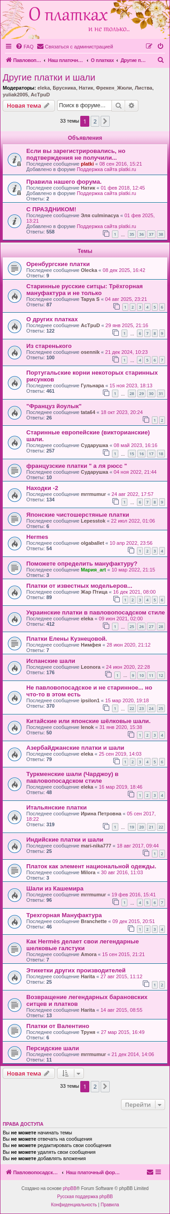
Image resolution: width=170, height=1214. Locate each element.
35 (132, 234)
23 (141, 708)
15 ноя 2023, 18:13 (131, 385)
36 (141, 234)
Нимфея (91, 644)
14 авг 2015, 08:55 (121, 1010)
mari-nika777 (96, 845)
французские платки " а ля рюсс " (76, 465)
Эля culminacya (100, 215)
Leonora (90, 667)
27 (151, 626)
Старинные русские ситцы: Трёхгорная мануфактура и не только (84, 289)
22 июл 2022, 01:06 (133, 521)
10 (141, 675)
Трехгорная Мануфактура (64, 915)
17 (151, 454)
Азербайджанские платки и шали (75, 747)
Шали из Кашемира (54, 888)
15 (132, 454)
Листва (143, 87)
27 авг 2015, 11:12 (121, 976)
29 (141, 393)
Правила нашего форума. (64, 181)
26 (141, 626)
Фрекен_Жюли (114, 87)
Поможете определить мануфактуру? (81, 563)
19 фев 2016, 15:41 (133, 894)
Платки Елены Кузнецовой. (66, 638)
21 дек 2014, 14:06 (133, 1054)
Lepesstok (93, 521)
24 (151, 708)
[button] (105, 121)
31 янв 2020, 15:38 (120, 727)
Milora (88, 872)
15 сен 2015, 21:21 (123, 954)
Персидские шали (52, 1048)
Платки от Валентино (57, 1026)
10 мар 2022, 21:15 (133, 569)
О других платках (52, 319)
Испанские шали (50, 660)
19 (132, 827)
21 (151, 827)
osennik (90, 352)
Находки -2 (42, 488)
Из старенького (49, 346)
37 (151, 234)
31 (161, 393)
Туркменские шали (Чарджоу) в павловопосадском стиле (72, 777)
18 (161, 454)
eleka (43, 87)
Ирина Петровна (101, 813)
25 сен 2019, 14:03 (120, 754)
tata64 (88, 412)
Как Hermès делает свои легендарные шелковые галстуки (82, 945)
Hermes (37, 536)
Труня (88, 1032)
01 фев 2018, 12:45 (123, 187)
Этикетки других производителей (76, 970)
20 (141, 827)
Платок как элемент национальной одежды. (91, 866)
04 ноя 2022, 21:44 (135, 472)
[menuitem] (24, 46)
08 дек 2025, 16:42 (124, 270)
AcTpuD (40, 94)
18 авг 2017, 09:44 (138, 845)
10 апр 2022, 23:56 (131, 543)
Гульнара (92, 385)
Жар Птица (94, 592)
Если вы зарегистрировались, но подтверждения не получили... (76, 154)
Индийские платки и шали (64, 839)
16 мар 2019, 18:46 (120, 787)
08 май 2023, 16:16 (135, 445)
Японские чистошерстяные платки (77, 514)
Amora (89, 954)
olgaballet (92, 543)
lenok (87, 727)
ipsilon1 (90, 700)
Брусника (64, 87)
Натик (86, 87)
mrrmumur (93, 494)
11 (151, 675)
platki (87, 164)
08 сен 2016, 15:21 (120, 164)
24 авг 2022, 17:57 (132, 494)
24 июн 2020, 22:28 (128, 667)
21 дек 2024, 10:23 (126, 352)
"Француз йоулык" (54, 406)
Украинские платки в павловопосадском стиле (95, 612)
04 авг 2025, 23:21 (126, 299)
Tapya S (90, 299)
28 (132, 393)
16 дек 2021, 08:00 (134, 592)
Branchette (94, 921)
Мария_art (93, 569)
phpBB (70, 1188)
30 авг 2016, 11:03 (122, 872)
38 (161, 234)
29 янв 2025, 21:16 (127, 325)
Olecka (89, 270)
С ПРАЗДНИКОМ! (51, 209)
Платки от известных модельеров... (79, 585)
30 (151, 393)
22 (132, 708)
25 (132, 626)
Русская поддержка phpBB (85, 1196)
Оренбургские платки (58, 264)
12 (161, 675)
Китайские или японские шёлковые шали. (88, 721)
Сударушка (94, 445)
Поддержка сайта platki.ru (106, 169)
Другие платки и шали (49, 77)
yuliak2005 (15, 94)
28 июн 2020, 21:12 (129, 644)
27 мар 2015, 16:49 (123, 1032)
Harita (88, 976)
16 (141, 454)
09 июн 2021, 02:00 (121, 618)
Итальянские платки (56, 807)
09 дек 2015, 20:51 (133, 921)
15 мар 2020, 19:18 (127, 700)
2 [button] (95, 121)
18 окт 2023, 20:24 (122, 412)
